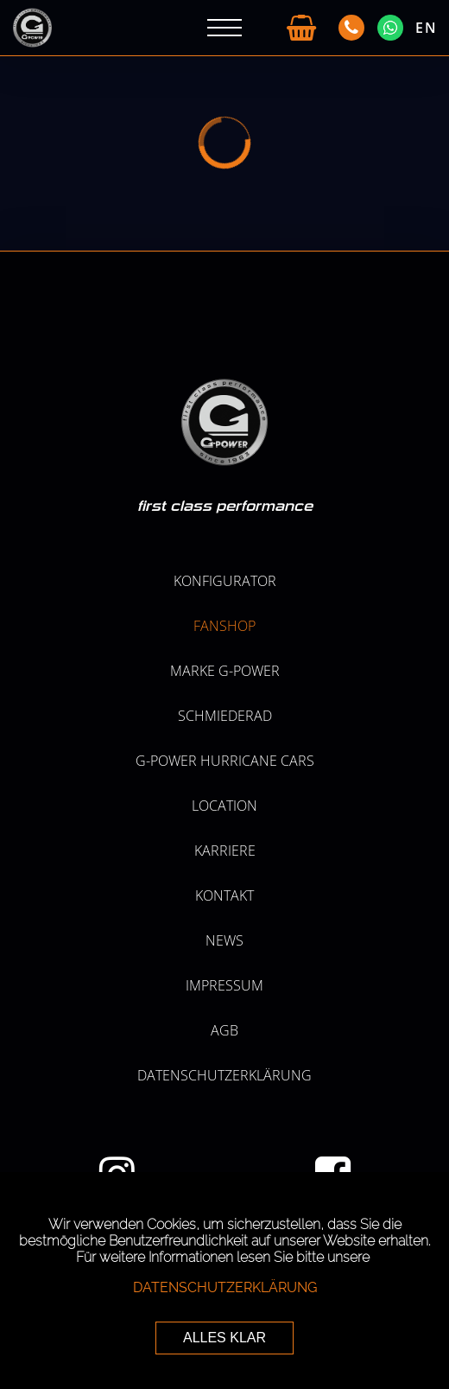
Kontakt (224, 895)
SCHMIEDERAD (225, 715)
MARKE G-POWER (225, 670)
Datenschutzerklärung (224, 1075)
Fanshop (224, 625)
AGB (224, 1030)
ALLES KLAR (224, 1337)
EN (426, 27)
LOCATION (224, 805)
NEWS (224, 940)
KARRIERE (225, 850)
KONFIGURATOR (225, 580)
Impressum (224, 985)
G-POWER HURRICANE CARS (225, 760)
